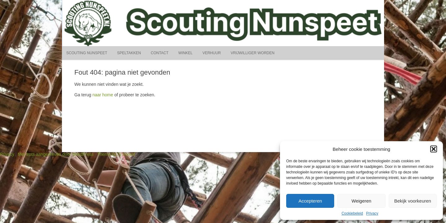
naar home (102, 94)
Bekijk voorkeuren (412, 200)
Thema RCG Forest (116, 154)
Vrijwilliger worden (252, 53)
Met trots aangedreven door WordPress (56, 154)
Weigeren (361, 200)
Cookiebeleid (352, 213)
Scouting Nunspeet (86, 53)
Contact (159, 53)
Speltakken (129, 53)
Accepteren (310, 200)
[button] (434, 149)
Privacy (372, 213)
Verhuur (212, 53)
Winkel (185, 53)
